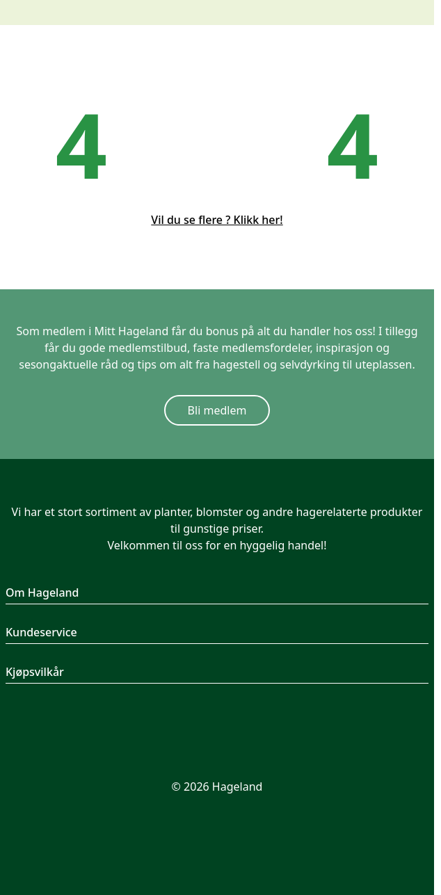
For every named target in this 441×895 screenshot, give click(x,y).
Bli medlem (217, 410)
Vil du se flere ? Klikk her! (216, 219)
